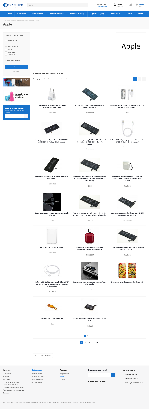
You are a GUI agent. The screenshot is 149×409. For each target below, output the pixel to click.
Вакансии (6, 393)
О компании (7, 374)
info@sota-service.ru (132, 378)
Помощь (63, 370)
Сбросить (16, 71)
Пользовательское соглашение (13, 390)
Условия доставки (37, 376)
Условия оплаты (36, 374)
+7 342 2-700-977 (103, 4)
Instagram (95, 386)
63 (97, 342)
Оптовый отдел (36, 382)
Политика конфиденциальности (14, 387)
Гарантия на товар (37, 379)
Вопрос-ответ (64, 374)
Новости (6, 376)
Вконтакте (90, 386)
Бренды (62, 376)
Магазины (6, 379)
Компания (7, 370)
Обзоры (62, 379)
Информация (36, 370)
